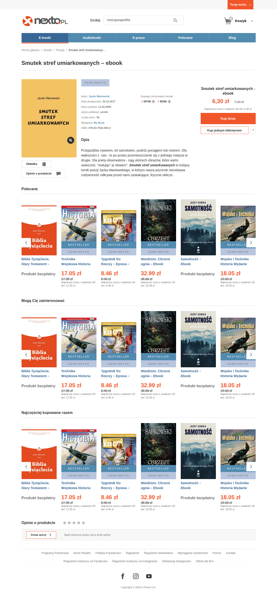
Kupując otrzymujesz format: (157, 96)
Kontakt (231, 553)
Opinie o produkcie (39, 173)
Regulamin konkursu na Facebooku (85, 561)
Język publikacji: (91, 112)
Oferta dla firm (205, 561)
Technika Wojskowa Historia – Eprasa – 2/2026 (75, 264)
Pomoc (217, 553)
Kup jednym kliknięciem (224, 130)
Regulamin (132, 553)
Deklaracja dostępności (176, 561)
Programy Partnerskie (55, 553)
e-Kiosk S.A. (149, 587)
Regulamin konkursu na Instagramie (134, 561)
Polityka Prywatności (108, 553)
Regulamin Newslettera (158, 553)
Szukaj (95, 20)
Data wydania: (89, 106)
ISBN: (85, 127)
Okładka (31, 164)
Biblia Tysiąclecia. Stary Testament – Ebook (36, 264)
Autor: (85, 96)
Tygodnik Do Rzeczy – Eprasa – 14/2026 (115, 264)
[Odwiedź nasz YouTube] (149, 576)
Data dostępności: (92, 101)
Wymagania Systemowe (193, 553)
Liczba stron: (88, 117)
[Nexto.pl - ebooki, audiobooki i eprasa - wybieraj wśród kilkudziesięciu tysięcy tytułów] (45, 21)
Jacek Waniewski (99, 96)
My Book (99, 122)
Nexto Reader (82, 553)
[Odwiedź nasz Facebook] (122, 576)
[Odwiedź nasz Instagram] (136, 576)
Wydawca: (87, 122)
